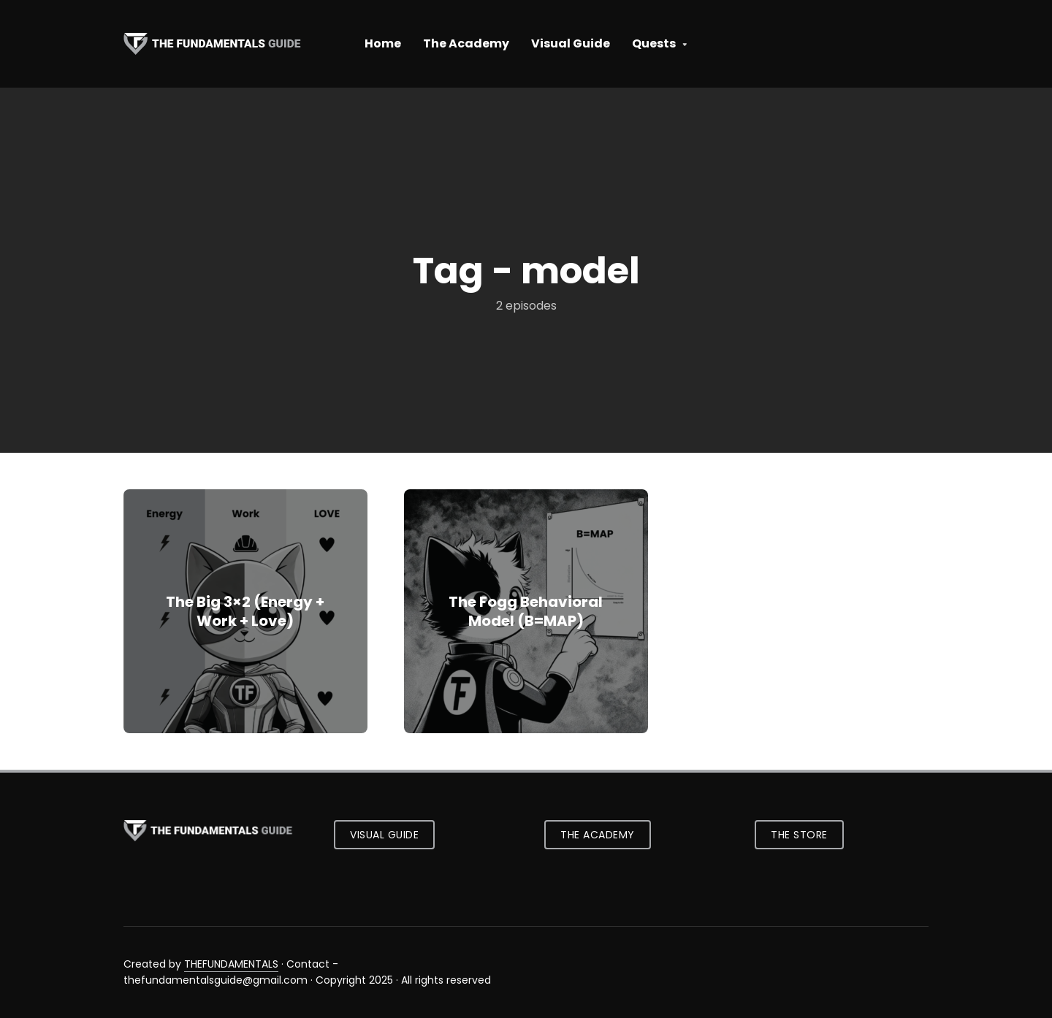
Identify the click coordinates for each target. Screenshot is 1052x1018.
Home (383, 43)
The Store (799, 834)
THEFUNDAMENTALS (231, 964)
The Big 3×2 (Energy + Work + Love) (245, 611)
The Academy (466, 43)
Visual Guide (570, 43)
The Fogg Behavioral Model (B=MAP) (526, 611)
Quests (654, 43)
